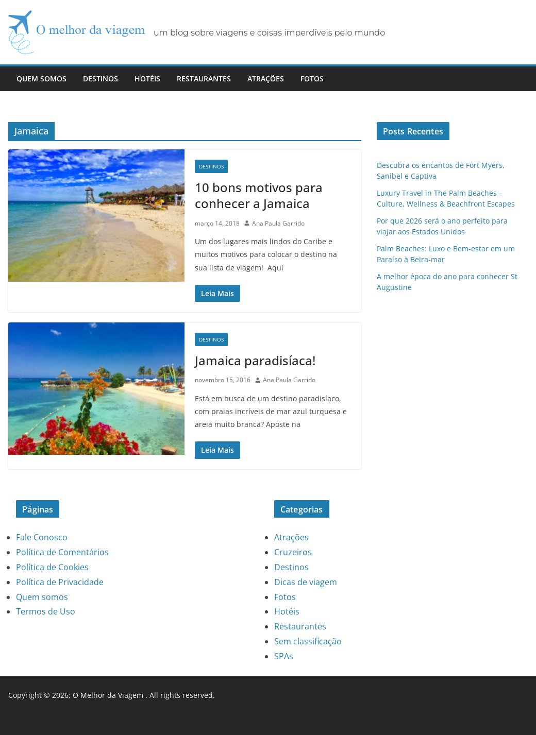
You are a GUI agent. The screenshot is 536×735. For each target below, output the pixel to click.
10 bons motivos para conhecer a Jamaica (259, 195)
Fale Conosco (42, 537)
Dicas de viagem (305, 582)
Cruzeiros (293, 552)
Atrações (265, 78)
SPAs (283, 656)
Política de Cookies (52, 567)
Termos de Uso (45, 611)
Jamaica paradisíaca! (255, 360)
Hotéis (147, 78)
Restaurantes (204, 78)
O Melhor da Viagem (108, 695)
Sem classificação (308, 641)
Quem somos (41, 78)
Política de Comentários (62, 552)
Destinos (100, 78)
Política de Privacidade (60, 582)
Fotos (312, 78)
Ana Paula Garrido (278, 223)
